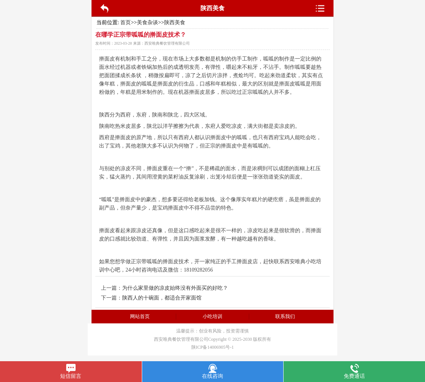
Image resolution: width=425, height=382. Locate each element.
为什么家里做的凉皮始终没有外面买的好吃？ (175, 288)
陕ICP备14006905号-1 (212, 347)
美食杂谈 (147, 22)
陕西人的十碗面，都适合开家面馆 (162, 298)
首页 (125, 22)
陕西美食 (174, 22)
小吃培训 (212, 316)
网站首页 (140, 316)
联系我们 (285, 316)
